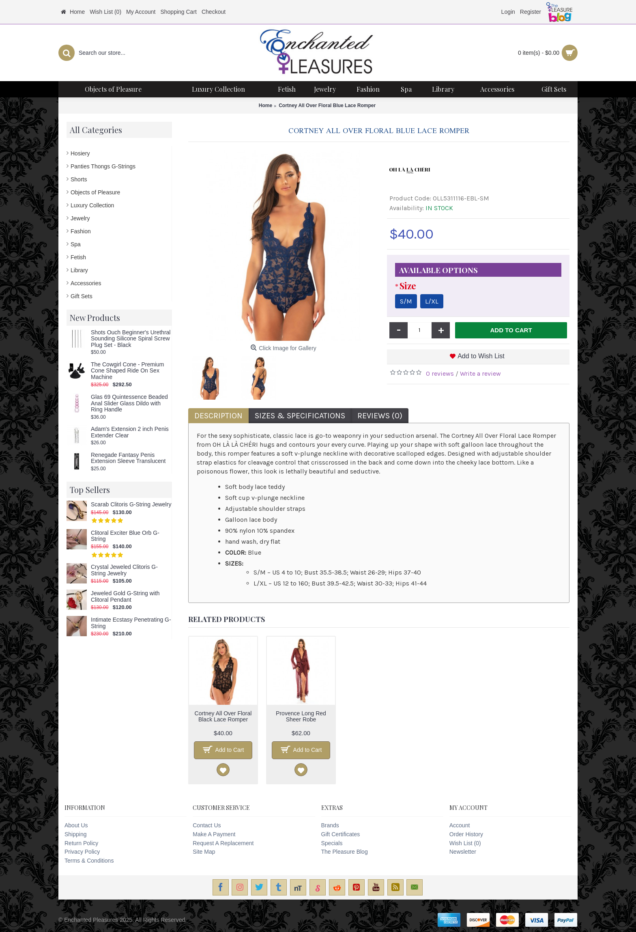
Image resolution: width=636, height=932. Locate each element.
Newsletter (462, 851)
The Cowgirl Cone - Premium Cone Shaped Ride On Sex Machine (127, 371)
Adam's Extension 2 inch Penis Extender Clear (130, 432)
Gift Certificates (340, 834)
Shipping (75, 834)
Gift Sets (81, 296)
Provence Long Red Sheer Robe (301, 716)
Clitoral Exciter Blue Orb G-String (125, 536)
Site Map (204, 851)
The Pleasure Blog (344, 851)
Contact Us (207, 825)
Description (218, 415)
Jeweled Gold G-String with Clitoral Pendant (125, 596)
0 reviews (440, 373)
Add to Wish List (481, 356)
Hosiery (80, 153)
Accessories (86, 283)
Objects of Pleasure (95, 192)
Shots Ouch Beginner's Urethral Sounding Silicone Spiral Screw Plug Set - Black (130, 338)
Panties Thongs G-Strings (103, 166)
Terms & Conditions (89, 860)
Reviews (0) (379, 415)
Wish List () (465, 843)
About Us (76, 825)
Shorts (79, 179)
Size (408, 286)
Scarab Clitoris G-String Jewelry (131, 505)
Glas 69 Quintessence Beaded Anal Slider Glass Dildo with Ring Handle (129, 403)
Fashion (81, 231)
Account (459, 825)
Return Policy (81, 843)
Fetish (78, 257)
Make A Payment (214, 834)
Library (79, 270)
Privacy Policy (82, 851)
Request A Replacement (223, 843)
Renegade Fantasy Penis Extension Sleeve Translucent (128, 458)
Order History (466, 834)
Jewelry (80, 218)
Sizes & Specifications (300, 415)
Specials (332, 843)
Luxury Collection (92, 205)
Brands (330, 825)
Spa (76, 244)
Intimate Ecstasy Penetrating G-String (131, 623)
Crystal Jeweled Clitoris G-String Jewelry (124, 570)
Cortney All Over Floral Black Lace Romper (223, 716)
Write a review (480, 373)
